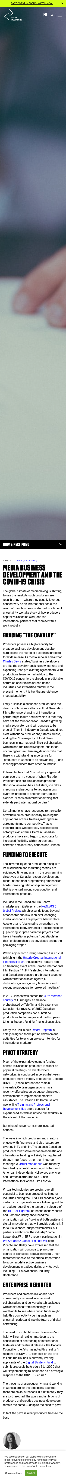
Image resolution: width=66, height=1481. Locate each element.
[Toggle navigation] (60, 14)
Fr (45, 15)
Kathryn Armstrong (27, 560)
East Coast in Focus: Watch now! (32, 3)
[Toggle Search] (52, 14)
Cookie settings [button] (13, 1473)
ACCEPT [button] (31, 1473)
